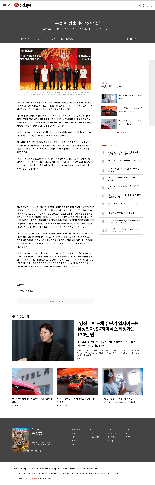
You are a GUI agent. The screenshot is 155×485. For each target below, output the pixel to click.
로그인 (149, 5)
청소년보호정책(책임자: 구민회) (87, 469)
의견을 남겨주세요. (26, 291)
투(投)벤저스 (108, 86)
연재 (109, 430)
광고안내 (129, 437)
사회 (91, 433)
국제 (74, 437)
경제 (74, 433)
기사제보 (129, 430)
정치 (91, 430)
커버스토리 (76, 430)
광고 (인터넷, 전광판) (33, 469)
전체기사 (93, 445)
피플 (74, 445)
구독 (120, 86)
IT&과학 (75, 441)
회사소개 (22, 469)
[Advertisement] (50, 187)
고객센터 (52, 469)
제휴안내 (45, 469)
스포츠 (92, 441)
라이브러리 (112, 437)
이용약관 (59, 469)
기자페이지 (112, 441)
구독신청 (129, 433)
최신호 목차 (112, 433)
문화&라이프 (94, 437)
